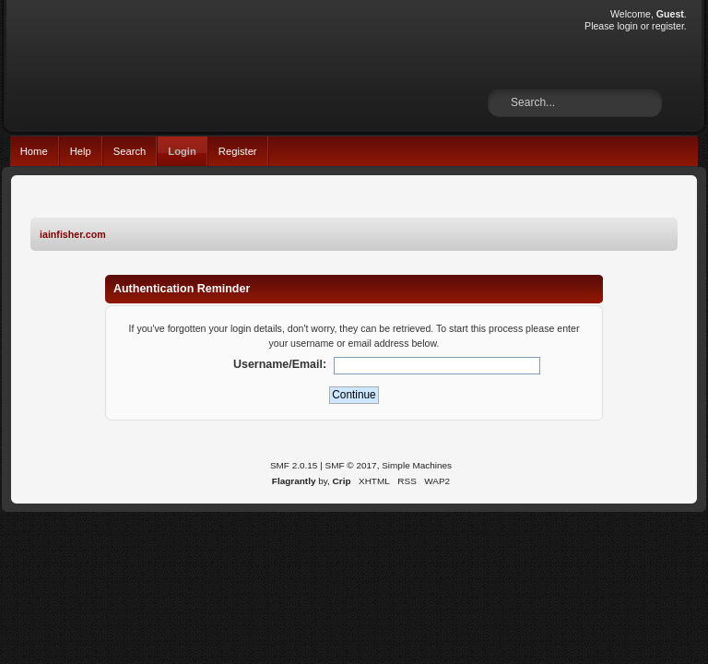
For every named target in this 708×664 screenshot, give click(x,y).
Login (182, 151)
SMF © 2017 (351, 465)
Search (130, 151)
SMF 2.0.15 (294, 465)
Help (80, 151)
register (668, 25)
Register (237, 151)
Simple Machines (417, 465)
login (627, 25)
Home (34, 151)
